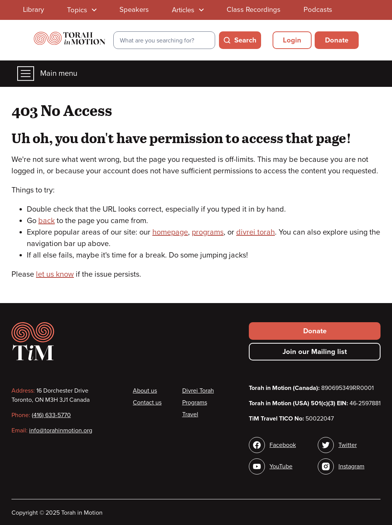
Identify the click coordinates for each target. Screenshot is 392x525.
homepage (170, 232)
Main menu (47, 73)
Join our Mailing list (315, 351)
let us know (55, 274)
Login (292, 40)
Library (33, 9)
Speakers (134, 9)
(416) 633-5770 (51, 415)
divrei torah (255, 232)
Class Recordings (254, 9)
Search (245, 40)
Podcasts (318, 9)
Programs (194, 402)
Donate (336, 40)
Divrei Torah (198, 391)
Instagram (351, 466)
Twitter (347, 445)
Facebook (283, 445)
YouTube (281, 466)
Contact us (147, 402)
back (46, 220)
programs (208, 232)
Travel (190, 414)
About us (145, 391)
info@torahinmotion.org (60, 430)
